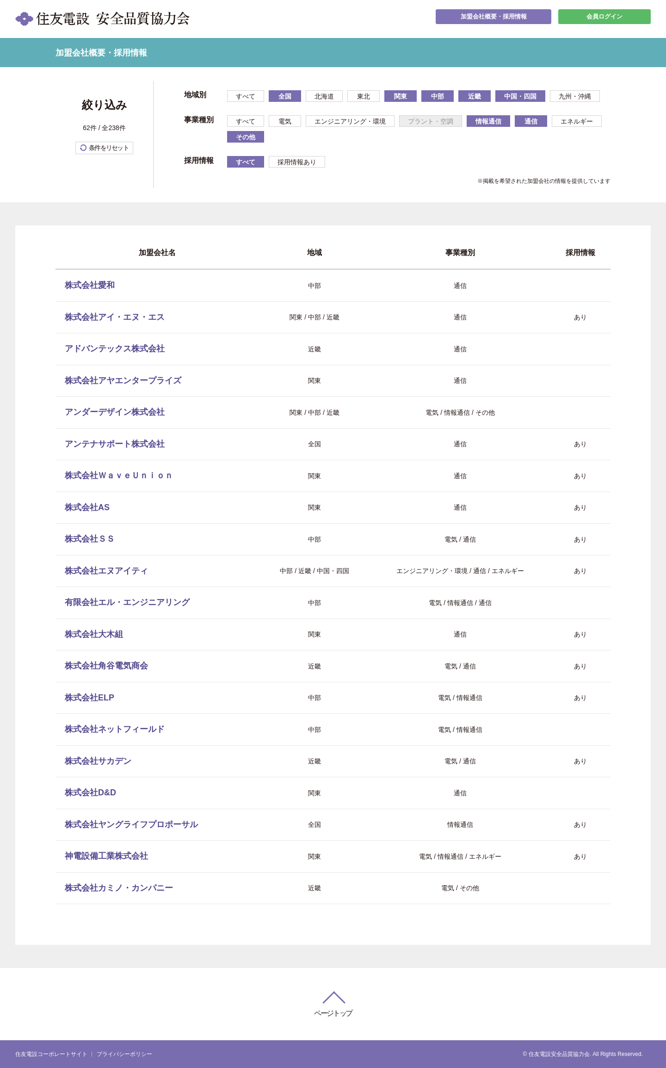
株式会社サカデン (98, 761)
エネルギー (577, 121)
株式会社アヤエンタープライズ (123, 380)
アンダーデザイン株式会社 (115, 412)
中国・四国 (520, 96)
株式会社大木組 (94, 634)
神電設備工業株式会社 (106, 856)
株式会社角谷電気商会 (106, 665)
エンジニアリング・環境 (350, 121)
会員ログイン (604, 19)
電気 (284, 121)
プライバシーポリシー (124, 1054)
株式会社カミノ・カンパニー (119, 888)
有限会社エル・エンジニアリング (127, 602)
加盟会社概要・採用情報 (493, 19)
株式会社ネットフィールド (115, 729)
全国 (284, 96)
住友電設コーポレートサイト (51, 1054)
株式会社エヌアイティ (106, 570)
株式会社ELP (89, 697)
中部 (437, 96)
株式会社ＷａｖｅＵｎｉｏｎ (119, 475)
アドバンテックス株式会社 (115, 348)
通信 (530, 121)
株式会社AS (87, 507)
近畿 (474, 96)
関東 (400, 96)
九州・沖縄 (575, 96)
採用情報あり (297, 162)
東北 (363, 96)
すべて (245, 96)
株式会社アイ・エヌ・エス (115, 317)
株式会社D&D (90, 792)
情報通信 (488, 121)
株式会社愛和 (90, 285)
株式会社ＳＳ (90, 538)
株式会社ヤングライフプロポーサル (131, 824)
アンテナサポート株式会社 (115, 444)
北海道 (324, 96)
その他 (245, 137)
